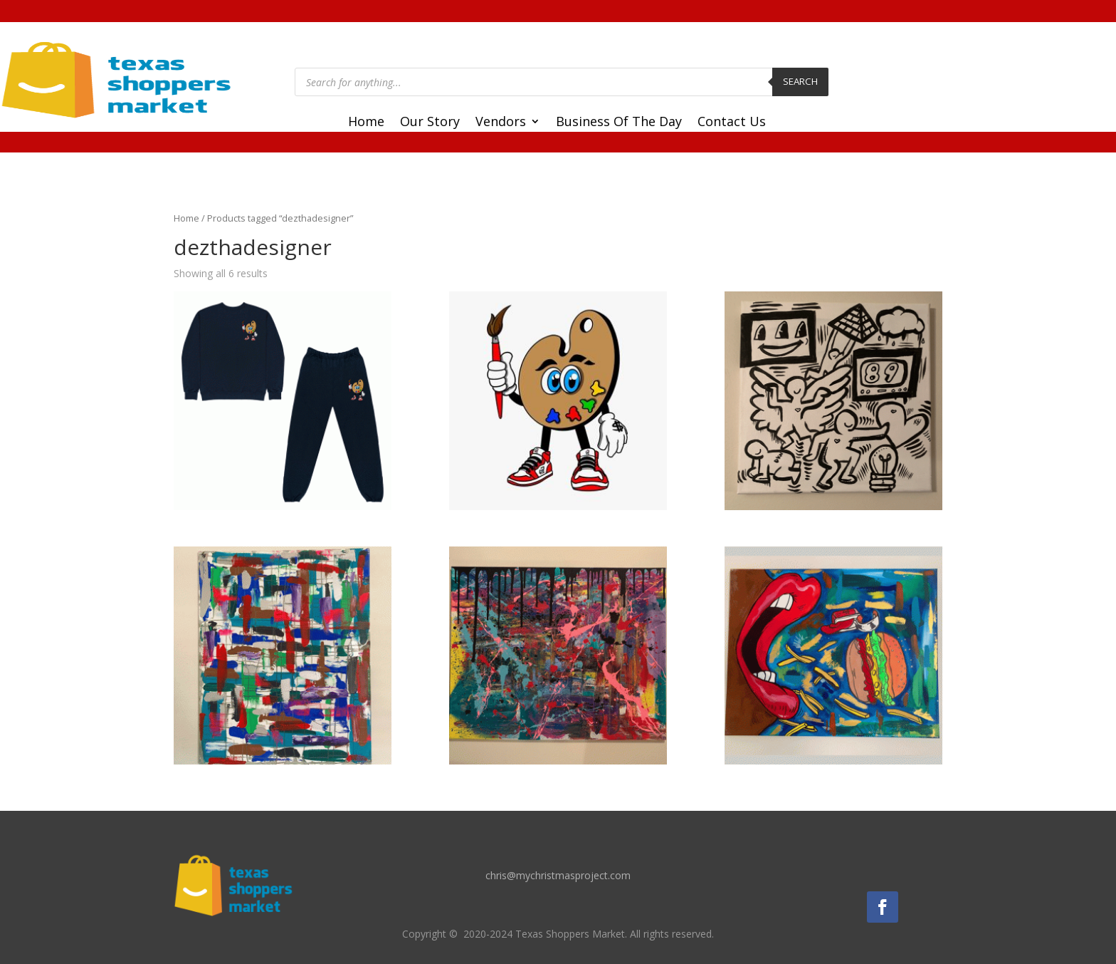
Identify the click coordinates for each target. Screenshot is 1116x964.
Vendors (500, 123)
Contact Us (732, 123)
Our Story (430, 123)
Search (800, 81)
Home (366, 123)
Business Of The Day (619, 123)
